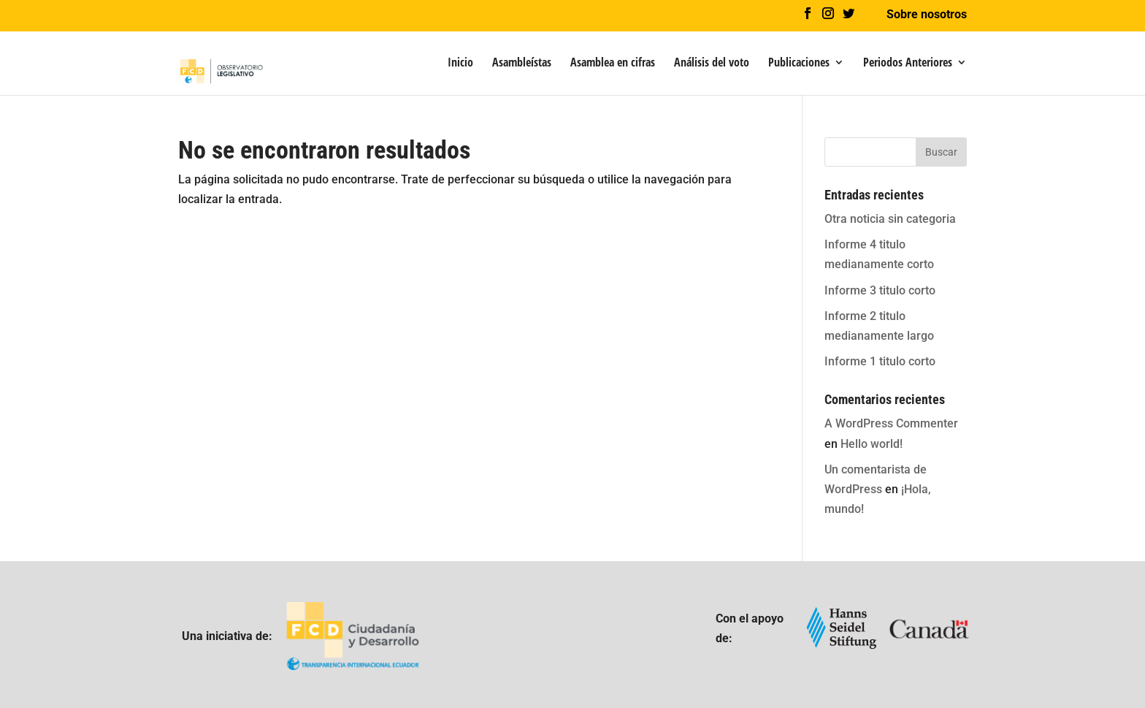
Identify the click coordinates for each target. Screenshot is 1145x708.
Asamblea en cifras (612, 63)
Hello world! (871, 444)
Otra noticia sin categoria (890, 219)
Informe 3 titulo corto (879, 290)
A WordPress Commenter (891, 423)
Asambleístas (521, 63)
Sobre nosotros (926, 15)
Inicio (460, 63)
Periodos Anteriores (907, 63)
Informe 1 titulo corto (879, 361)
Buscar (941, 152)
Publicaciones (799, 63)
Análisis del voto (711, 63)
